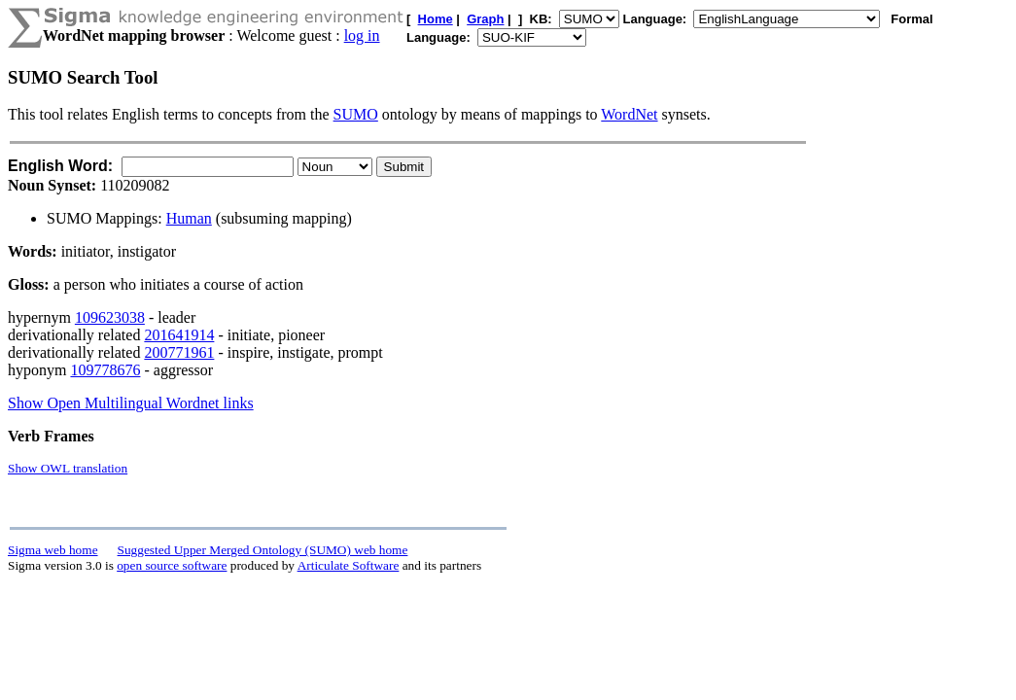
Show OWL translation (67, 468)
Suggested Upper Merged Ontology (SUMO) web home (263, 549)
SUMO (355, 114)
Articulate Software (349, 565)
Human (189, 218)
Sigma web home (53, 549)
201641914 (179, 335)
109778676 (105, 370)
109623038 (110, 317)
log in (362, 35)
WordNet (629, 114)
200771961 (179, 352)
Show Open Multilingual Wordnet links (131, 403)
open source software (172, 565)
